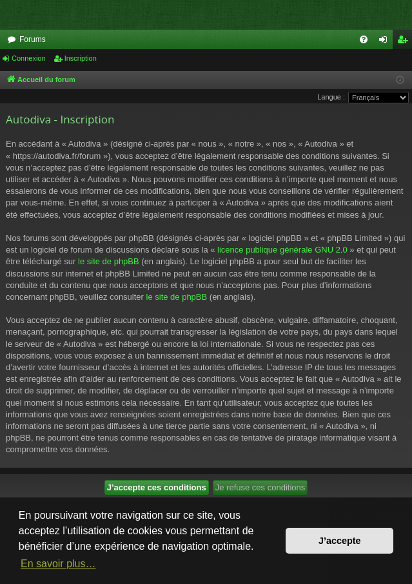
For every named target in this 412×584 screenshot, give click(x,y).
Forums (32, 39)
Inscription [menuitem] (405, 42)
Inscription (80, 58)
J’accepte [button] (340, 541)
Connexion (29, 58)
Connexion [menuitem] (386, 42)
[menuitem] (363, 39)
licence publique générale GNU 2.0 (282, 250)
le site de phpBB (108, 261)
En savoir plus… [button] (58, 563)
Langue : (331, 97)
